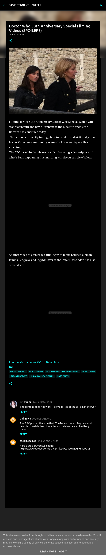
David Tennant (18, 372)
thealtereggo (28, 440)
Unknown (25, 418)
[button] (11, 41)
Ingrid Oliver (88, 372)
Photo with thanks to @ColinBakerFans (34, 362)
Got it (63, 551)
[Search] (101, 5)
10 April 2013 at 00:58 (48, 441)
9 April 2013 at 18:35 (42, 402)
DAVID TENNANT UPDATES (25, 5)
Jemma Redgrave (18, 376)
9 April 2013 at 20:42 (41, 419)
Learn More (48, 551)
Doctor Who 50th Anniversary (62, 372)
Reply (23, 412)
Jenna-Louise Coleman (41, 376)
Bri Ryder (25, 402)
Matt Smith (63, 376)
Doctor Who (36, 372)
